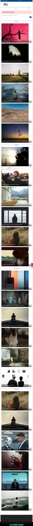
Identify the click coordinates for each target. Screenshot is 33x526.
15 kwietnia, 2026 (4, 185)
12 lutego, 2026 (3, 245)
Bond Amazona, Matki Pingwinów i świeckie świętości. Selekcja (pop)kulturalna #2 (12, 365)
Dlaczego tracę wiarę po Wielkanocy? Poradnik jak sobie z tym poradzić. (10, 184)
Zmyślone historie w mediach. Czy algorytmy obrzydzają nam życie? (10, 468)
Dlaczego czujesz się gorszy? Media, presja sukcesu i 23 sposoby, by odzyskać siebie (12, 224)
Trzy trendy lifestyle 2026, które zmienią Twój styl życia (8, 244)
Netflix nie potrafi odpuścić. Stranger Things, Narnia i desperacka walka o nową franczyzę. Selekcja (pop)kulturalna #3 (16, 345)
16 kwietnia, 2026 (4, 165)
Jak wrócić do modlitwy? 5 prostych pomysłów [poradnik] (9, 164)
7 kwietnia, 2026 (4, 205)
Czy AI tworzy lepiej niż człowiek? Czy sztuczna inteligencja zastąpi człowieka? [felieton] (12, 325)
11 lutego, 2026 (3, 265)
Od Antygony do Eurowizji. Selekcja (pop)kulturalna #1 (8, 385)
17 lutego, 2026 (3, 225)
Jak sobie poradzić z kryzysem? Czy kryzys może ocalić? (8, 264)
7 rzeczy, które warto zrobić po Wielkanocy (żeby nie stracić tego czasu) (10, 204)
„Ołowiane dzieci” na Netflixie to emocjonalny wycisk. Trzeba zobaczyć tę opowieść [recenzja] (13, 305)
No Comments (8, 165)
